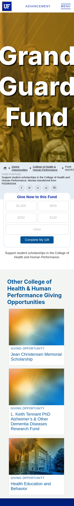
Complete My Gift (37, 240)
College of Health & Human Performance (45, 168)
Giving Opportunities (20, 168)
